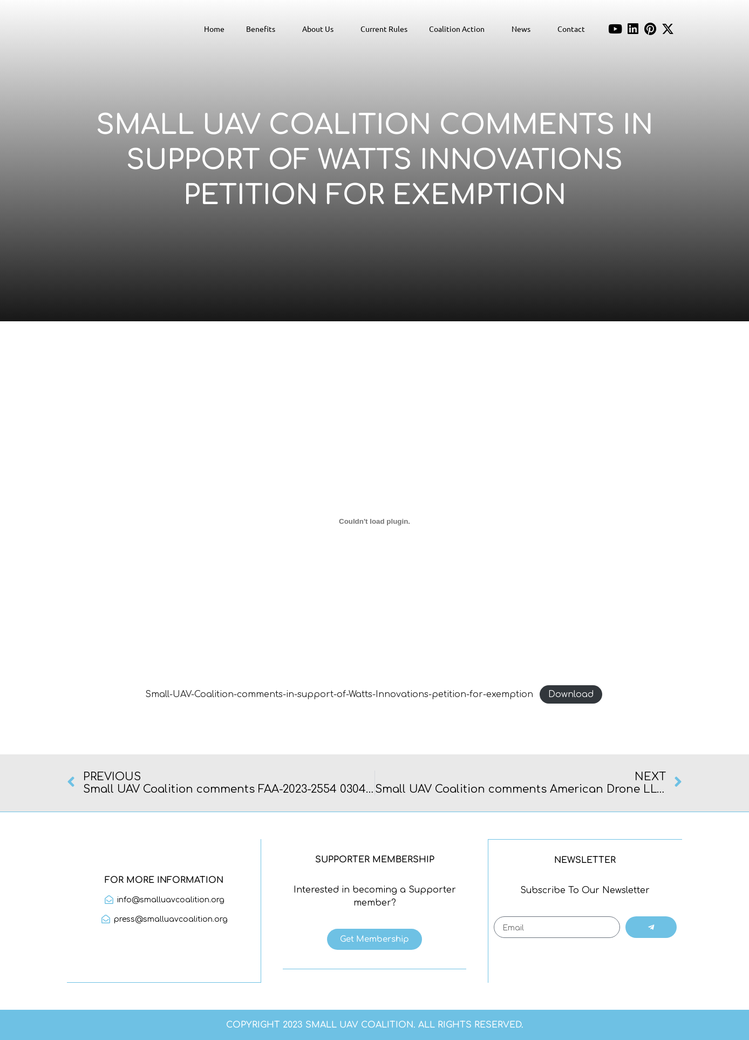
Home (214, 28)
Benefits (263, 28)
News (524, 28)
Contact (571, 28)
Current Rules (383, 28)
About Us (320, 28)
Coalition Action (459, 28)
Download (571, 694)
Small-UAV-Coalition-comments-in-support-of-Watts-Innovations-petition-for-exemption (339, 694)
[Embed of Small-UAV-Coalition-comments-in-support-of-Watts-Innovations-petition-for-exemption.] (374, 521)
